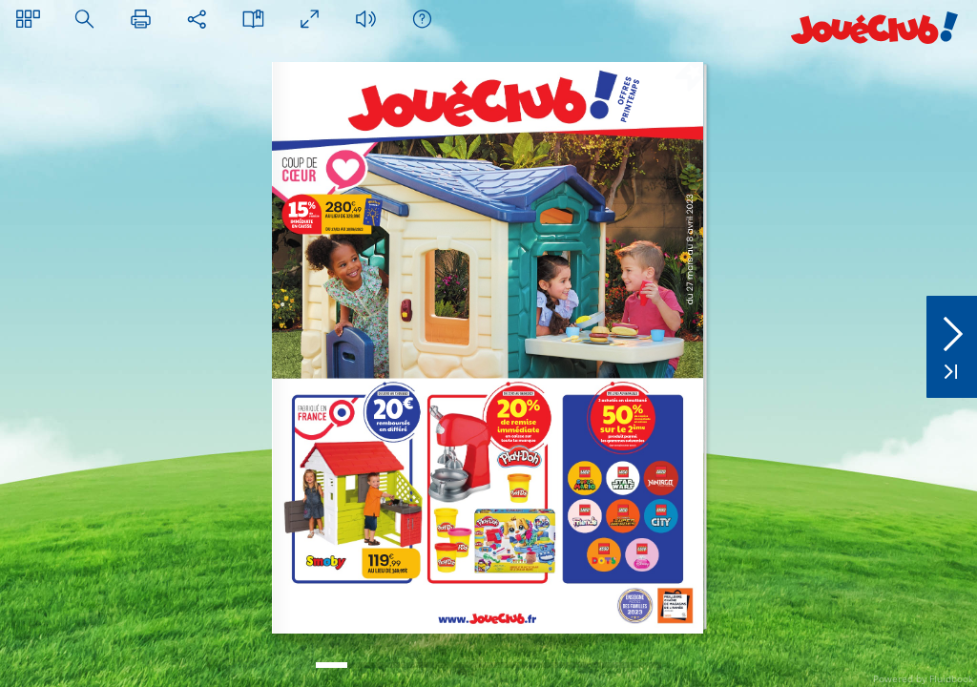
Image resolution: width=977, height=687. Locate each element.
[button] (28, 19)
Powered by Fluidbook (923, 678)
